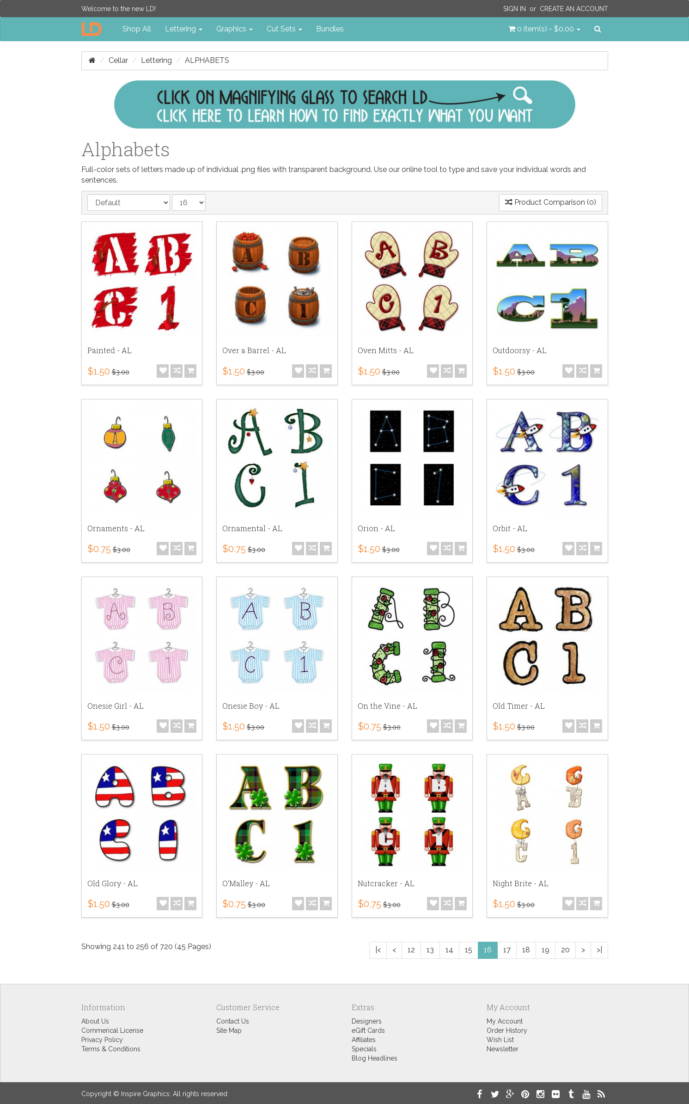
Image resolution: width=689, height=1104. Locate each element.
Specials (364, 1049)
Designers (367, 1021)
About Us (95, 1021)
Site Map (229, 1030)
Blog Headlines (374, 1058)
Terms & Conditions (110, 1049)
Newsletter (502, 1049)
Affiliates (364, 1039)
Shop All (136, 29)
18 (526, 949)
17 (507, 949)
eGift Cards (368, 1030)
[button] (544, 29)
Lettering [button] (183, 29)
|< (378, 949)
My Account (505, 1021)
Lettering (156, 60)
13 (430, 949)
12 (411, 949)
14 (449, 949)
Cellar (118, 60)
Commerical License (112, 1030)
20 (565, 949)
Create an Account (574, 8)
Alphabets (207, 60)
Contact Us (232, 1021)
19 (545, 949)
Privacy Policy (102, 1039)
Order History (507, 1030)
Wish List (500, 1039)
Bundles (330, 29)
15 (468, 949)
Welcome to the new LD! (118, 8)
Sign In (514, 8)
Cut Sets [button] (284, 29)
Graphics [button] (234, 29)
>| (599, 949)
